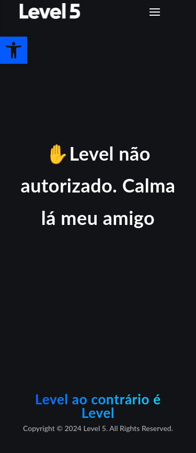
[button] (13, 50)
